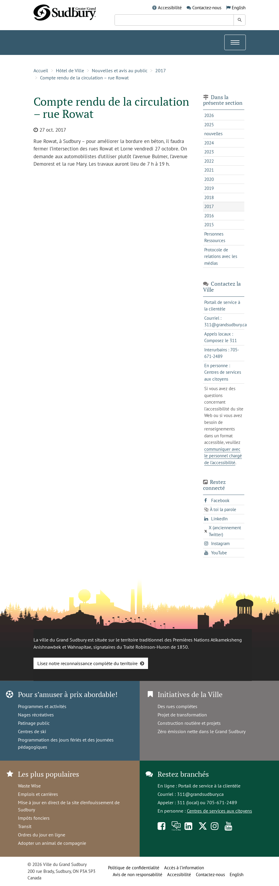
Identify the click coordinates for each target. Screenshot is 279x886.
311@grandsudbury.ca (200, 794)
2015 (209, 224)
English (239, 7)
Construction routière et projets (189, 723)
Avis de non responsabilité (137, 874)
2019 (209, 188)
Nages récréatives (36, 715)
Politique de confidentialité (133, 867)
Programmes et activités (42, 706)
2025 (209, 124)
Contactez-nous (206, 7)
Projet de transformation (182, 715)
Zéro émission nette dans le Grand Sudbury (202, 731)
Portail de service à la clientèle (209, 786)
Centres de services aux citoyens (219, 811)
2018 (209, 197)
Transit (24, 826)
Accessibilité (170, 7)
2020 (209, 179)
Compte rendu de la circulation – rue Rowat (84, 78)
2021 (209, 170)
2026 (209, 115)
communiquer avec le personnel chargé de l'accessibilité (223, 455)
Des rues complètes (177, 706)
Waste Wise (29, 786)
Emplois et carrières (38, 794)
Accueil (40, 70)
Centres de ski (32, 731)
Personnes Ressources (214, 237)
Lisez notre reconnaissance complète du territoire (87, 663)
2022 (209, 161)
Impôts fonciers (34, 818)
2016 (209, 216)
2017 (160, 70)
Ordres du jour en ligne (41, 835)
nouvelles (213, 133)
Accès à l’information (184, 867)
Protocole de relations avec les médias (220, 256)
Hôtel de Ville (70, 70)
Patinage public (34, 723)
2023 (209, 152)
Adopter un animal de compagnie (52, 843)
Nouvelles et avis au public (119, 70)
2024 (209, 143)
